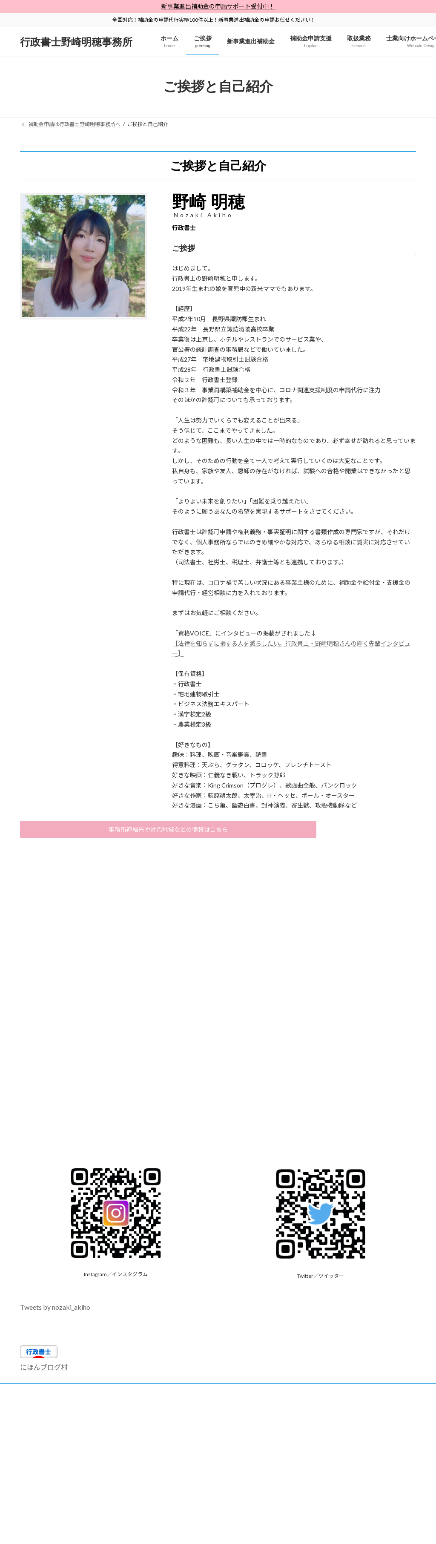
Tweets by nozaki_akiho (55, 1310)
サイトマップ (43, 1394)
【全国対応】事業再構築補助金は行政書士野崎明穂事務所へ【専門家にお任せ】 (120, 1404)
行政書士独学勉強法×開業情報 (234, 1394)
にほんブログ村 (44, 1370)
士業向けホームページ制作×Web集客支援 (333, 1394)
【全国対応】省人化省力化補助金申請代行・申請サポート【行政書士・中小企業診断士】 (130, 1399)
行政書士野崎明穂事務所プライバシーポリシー (129, 1394)
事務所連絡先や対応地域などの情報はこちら (168, 831)
